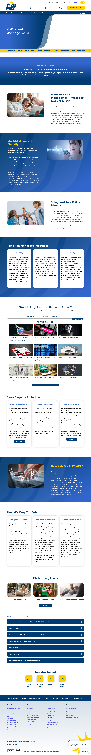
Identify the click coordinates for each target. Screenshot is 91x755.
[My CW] (61, 8)
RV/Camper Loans (32, 713)
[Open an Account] (36, 8)
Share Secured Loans (33, 719)
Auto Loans (30, 709)
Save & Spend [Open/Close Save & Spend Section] (10, 13)
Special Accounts (12, 729)
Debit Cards (50, 711)
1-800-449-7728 (21, 438)
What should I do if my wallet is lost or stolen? (22, 643)
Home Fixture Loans (32, 717)
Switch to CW (11, 715)
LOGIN (76, 8)
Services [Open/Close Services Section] (34, 13)
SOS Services (50, 727)
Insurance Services (52, 725)
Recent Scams (29, 51)
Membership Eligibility (13, 713)
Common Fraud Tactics (14, 51)
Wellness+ (49, 719)
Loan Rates (30, 726)
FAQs (67, 713)
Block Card (19, 442)
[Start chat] (83, 751)
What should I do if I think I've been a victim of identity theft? (26, 636)
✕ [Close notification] (69, 741)
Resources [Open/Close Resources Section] (45, 13)
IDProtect (50, 722)
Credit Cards (30, 724)
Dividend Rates (11, 731)
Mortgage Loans (31, 715)
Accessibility (65, 699)
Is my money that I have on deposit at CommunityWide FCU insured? (29, 623)
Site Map (55, 699)
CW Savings (10, 720)
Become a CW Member (13, 709)
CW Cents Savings (12, 722)
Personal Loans (31, 720)
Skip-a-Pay (50, 729)
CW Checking (11, 718)
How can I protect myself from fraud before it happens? (25, 662)
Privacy (46, 699)
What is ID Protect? (14, 655)
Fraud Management (52, 723)
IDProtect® (72, 440)
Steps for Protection (43, 51)
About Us (51, 2)
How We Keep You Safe (61, 51)
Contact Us (64, 2)
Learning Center (78, 51)
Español (76, 2)
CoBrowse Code (78, 699)
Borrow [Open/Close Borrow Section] (23, 13)
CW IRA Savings (11, 727)
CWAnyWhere (51, 709)
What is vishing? (13, 649)
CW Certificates (11, 725)
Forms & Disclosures (72, 719)
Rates (70, 2)
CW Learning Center (72, 709)
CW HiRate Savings (12, 723)
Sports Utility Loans (32, 711)
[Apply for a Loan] (50, 8)
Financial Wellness (52, 713)
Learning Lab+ (50, 717)
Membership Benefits (13, 711)
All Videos (45, 607)
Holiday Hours (70, 717)
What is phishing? (14, 630)
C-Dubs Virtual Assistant (73, 711)
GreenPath (49, 715)
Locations (58, 2)
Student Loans (31, 722)
